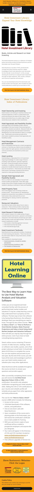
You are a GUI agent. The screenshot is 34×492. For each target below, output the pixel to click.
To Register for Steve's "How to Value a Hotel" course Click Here (17, 444)
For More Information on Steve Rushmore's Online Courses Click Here (17, 451)
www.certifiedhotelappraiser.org (15, 435)
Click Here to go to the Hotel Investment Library (17, 90)
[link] (17, 10)
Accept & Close (17, 488)
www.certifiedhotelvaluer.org (14, 437)
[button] (4, 9)
